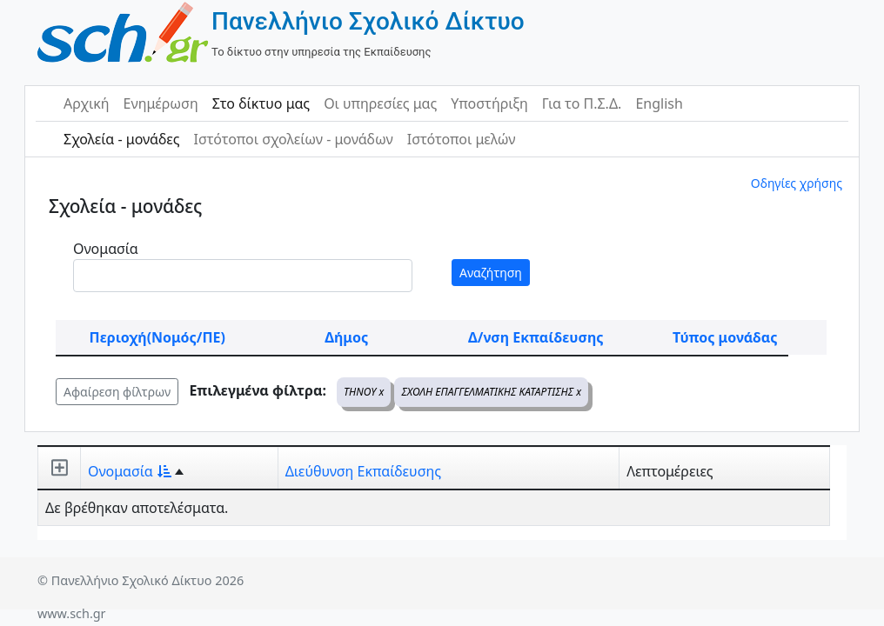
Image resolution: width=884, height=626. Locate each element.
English (658, 103)
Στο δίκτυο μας (261, 103)
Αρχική (87, 103)
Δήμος (346, 337)
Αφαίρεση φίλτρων (117, 391)
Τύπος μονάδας (725, 337)
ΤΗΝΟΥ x (364, 391)
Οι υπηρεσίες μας (380, 103)
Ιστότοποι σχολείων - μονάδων (292, 139)
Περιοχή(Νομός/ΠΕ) (157, 337)
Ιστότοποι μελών (461, 139)
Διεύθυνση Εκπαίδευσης (363, 471)
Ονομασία (105, 248)
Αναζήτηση (490, 272)
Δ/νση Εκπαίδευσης (535, 337)
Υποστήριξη (489, 103)
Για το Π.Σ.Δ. (582, 103)
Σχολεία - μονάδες (121, 139)
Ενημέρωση (161, 103)
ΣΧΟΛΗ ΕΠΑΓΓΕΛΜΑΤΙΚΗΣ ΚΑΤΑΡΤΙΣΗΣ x (491, 391)
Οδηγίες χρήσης (796, 183)
